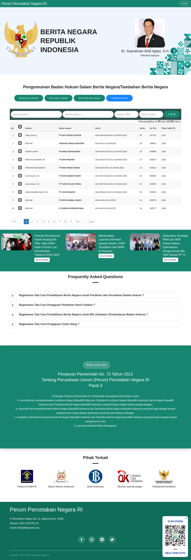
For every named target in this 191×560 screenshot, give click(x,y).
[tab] (96, 295)
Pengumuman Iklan (89, 98)
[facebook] (81, 539)
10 (77, 222)
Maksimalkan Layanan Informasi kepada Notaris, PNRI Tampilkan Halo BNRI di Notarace (174, 243)
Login (184, 3)
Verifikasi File (119, 98)
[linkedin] (102, 539)
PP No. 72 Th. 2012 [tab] (96, 365)
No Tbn (153, 128)
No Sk (97, 128)
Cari (171, 114)
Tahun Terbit (167, 128)
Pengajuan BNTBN (28, 98)
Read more (41, 248)
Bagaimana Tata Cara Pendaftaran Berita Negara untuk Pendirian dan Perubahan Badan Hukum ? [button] (81, 295)
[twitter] (112, 539)
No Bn (142, 128)
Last (91, 222)
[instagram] (91, 539)
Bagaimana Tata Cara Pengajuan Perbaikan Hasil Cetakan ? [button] (57, 304)
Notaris (28, 128)
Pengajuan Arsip (58, 98)
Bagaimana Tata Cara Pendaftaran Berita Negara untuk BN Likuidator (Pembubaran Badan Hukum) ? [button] (83, 314)
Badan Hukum (65, 128)
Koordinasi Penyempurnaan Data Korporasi (46, 239)
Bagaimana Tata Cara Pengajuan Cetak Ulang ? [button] (49, 324)
